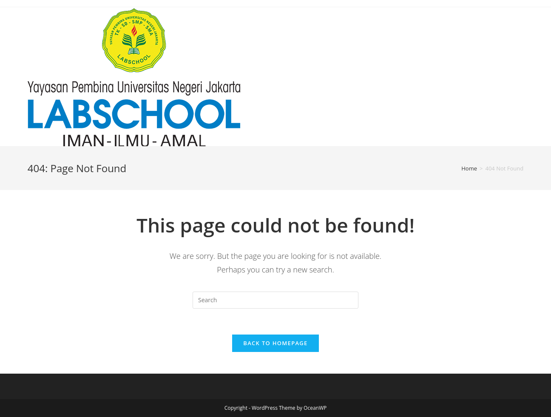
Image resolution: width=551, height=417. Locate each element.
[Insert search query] (275, 300)
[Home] (469, 168)
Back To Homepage (275, 343)
